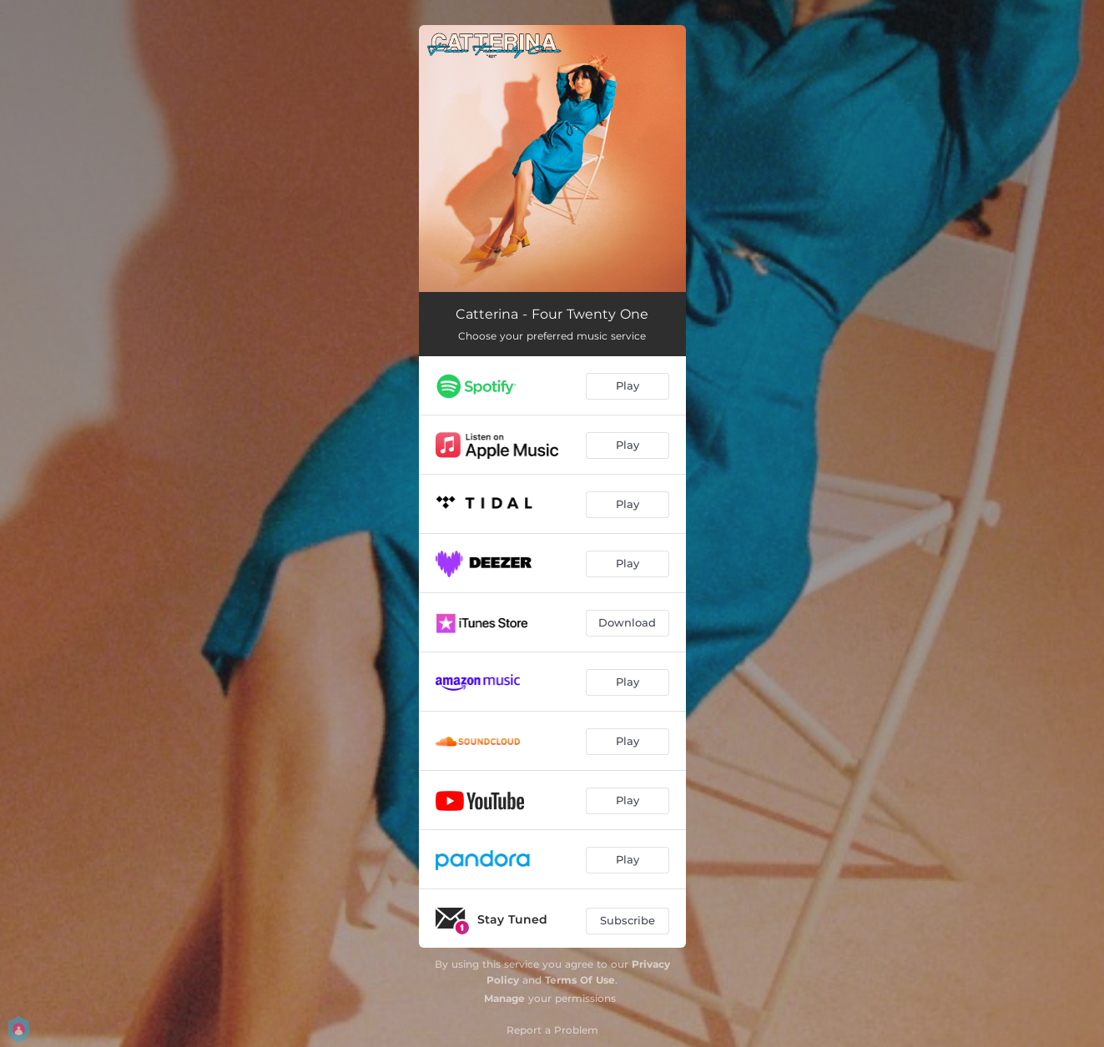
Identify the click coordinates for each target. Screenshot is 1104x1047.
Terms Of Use (580, 980)
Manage (504, 998)
